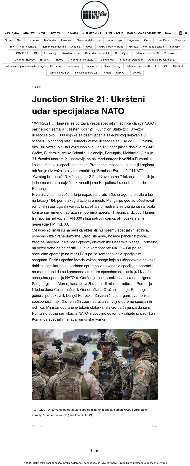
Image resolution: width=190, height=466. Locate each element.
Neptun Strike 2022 (82, 59)
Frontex (133, 46)
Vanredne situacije (154, 46)
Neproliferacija (28, 46)
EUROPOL (161, 66)
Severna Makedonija (89, 40)
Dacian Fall (92, 66)
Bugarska (133, 40)
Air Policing (50, 53)
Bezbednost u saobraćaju (65, 66)
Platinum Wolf (107, 59)
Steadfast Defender (131, 59)
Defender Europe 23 (147, 53)
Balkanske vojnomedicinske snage (25, 66)
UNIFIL (137, 72)
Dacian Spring (112, 66)
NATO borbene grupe (111, 46)
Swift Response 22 (86, 72)
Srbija (8, 40)
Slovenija (179, 40)
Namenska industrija (54, 46)
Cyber (125, 53)
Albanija (76, 46)
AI (115, 53)
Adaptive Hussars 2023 (162, 59)
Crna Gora (163, 40)
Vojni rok (169, 53)
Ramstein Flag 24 (59, 72)
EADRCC (45, 59)
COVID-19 (22, 53)
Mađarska (50, 40)
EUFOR (60, 59)
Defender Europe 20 (138, 66)
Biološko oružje (71, 53)
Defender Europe (24, 59)
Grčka (147, 40)
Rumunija (33, 40)
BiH (12, 46)
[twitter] (186, 33)
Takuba (106, 72)
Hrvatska (66, 40)
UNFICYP (121, 72)
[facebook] (175, 33)
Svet (19, 40)
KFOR (89, 46)
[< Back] (44, 86)
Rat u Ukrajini (114, 40)
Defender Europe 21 (97, 53)
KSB (35, 53)
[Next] (149, 426)
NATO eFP (179, 66)
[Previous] (44, 426)
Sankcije (175, 46)
